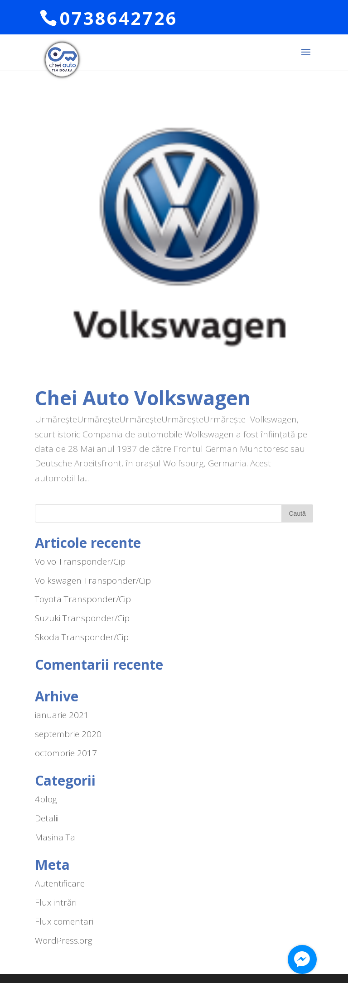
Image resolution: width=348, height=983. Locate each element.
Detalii (46, 818)
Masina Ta (55, 837)
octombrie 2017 (66, 753)
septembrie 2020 (68, 734)
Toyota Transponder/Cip (83, 599)
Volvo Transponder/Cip (80, 561)
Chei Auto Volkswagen (143, 397)
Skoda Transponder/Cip (82, 637)
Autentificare (60, 883)
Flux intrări (56, 902)
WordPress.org (63, 940)
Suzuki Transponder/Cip (82, 618)
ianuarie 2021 (62, 715)
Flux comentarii (65, 921)
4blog (46, 799)
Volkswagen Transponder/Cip (93, 580)
